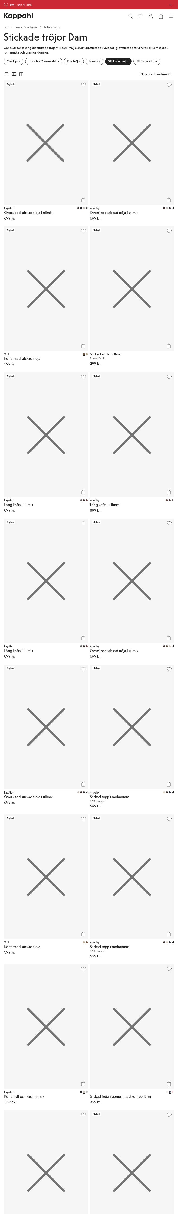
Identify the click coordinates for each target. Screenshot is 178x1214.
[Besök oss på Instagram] (22, 1154)
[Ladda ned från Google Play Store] (48, 1138)
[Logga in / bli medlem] (151, 16)
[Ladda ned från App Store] (17, 1138)
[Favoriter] (140, 16)
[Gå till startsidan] (18, 16)
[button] (89, 930)
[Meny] (171, 16)
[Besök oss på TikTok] (7, 1154)
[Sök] (130, 16)
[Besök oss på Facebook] (52, 1154)
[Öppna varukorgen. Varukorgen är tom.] (161, 16)
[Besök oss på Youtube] (37, 1154)
